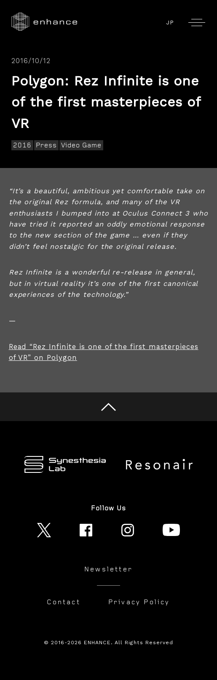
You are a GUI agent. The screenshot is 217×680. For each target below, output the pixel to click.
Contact (63, 602)
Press (46, 145)
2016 (22, 145)
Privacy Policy (139, 602)
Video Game (81, 145)
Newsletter (108, 569)
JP (170, 22)
